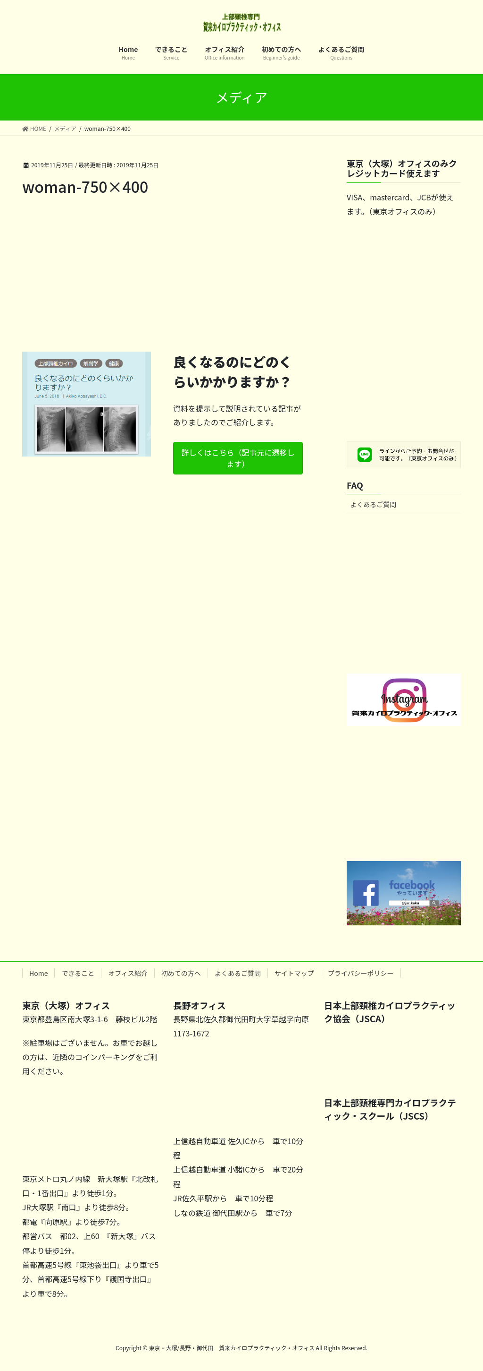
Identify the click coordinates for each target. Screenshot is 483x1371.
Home (38, 973)
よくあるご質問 (373, 504)
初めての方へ (181, 973)
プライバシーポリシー (361, 973)
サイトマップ (294, 973)
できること (77, 973)
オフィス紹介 (128, 973)
